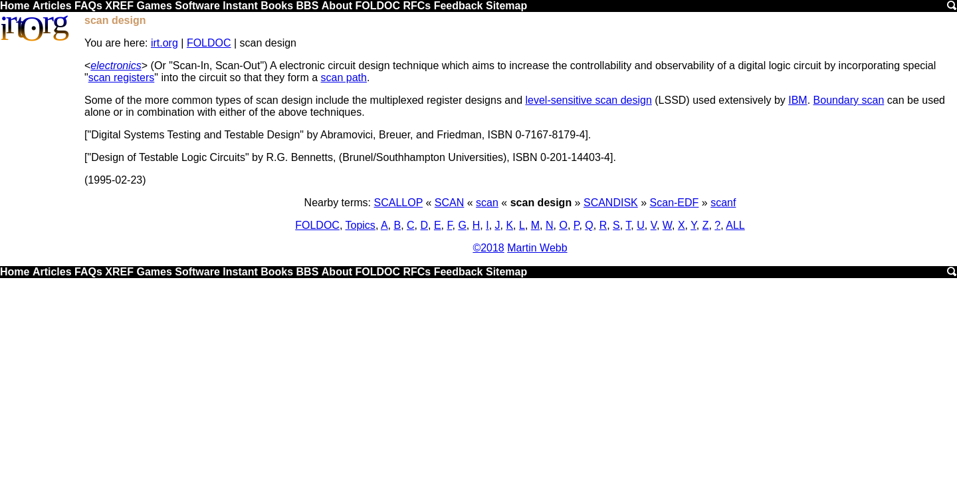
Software (197, 5)
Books (277, 5)
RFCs (417, 5)
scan (487, 202)
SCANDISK (611, 202)
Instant (240, 5)
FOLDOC (377, 5)
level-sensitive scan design (588, 100)
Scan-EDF (674, 202)
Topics (360, 225)
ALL (735, 225)
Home (14, 5)
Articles (52, 5)
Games (153, 5)
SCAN (449, 202)
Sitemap (506, 5)
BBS (307, 5)
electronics (115, 65)
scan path (344, 77)
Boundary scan (849, 100)
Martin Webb (537, 247)
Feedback (458, 5)
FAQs (88, 5)
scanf (723, 202)
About (337, 5)
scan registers (121, 77)
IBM (797, 100)
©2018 (488, 247)
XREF (119, 5)
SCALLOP (398, 202)
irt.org (164, 43)
